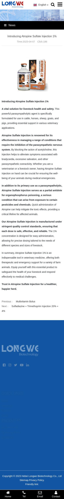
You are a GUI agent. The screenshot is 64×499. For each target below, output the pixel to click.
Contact (56, 494)
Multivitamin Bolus (25, 301)
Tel (24, 494)
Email (40, 494)
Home (8, 494)
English (41, 4)
